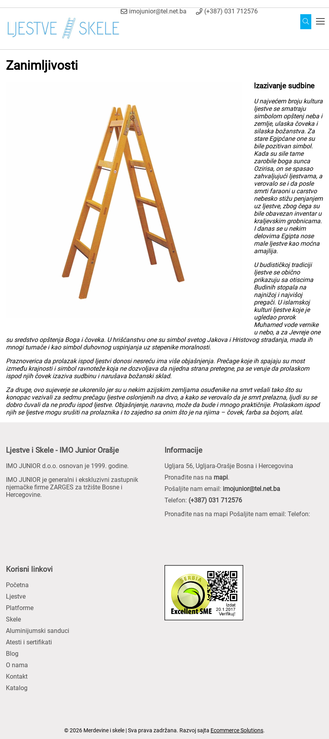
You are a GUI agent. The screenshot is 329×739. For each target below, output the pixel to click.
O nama (17, 665)
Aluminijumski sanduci (37, 630)
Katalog (17, 688)
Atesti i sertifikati (29, 642)
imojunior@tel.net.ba (158, 11)
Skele (13, 619)
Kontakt (17, 676)
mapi (221, 477)
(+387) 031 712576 (231, 11)
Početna (17, 585)
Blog (12, 653)
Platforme (19, 608)
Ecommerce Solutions (237, 730)
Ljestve (16, 596)
